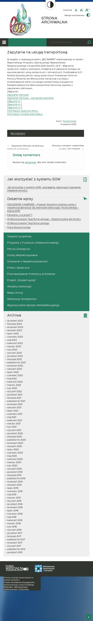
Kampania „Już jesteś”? (19, 214)
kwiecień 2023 (15, 343)
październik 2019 (16, 478)
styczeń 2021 (14, 430)
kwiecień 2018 (14, 520)
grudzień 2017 (14, 533)
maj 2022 (12, 378)
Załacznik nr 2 (14, 104)
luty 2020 (12, 465)
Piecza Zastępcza (18, 249)
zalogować (30, 162)
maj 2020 (12, 455)
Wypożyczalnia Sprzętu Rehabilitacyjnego (33, 305)
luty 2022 (12, 388)
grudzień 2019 (14, 471)
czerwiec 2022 (15, 375)
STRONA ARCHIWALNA (54, 20)
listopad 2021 (14, 397)
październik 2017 (16, 539)
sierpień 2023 (14, 330)
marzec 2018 (14, 523)
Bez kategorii (18, 133)
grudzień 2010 (14, 552)
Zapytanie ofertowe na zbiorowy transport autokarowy (25, 147)
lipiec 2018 (12, 510)
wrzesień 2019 (15, 481)
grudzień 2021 (14, 394)
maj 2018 (11, 516)
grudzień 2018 (14, 504)
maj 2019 (11, 494)
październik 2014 (16, 549)
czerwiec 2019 (14, 491)
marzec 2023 (14, 346)
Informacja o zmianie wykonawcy (25, 114)
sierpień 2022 (14, 368)
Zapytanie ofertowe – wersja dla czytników (30, 97)
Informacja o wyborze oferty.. (23, 110)
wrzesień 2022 (15, 365)
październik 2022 (16, 362)
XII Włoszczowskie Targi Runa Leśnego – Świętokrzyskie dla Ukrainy (44, 219)
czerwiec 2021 (14, 413)
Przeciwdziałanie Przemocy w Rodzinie (31, 274)
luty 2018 (12, 526)
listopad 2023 (14, 323)
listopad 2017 (14, 536)
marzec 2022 (14, 384)
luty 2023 (12, 349)
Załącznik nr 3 (14, 107)
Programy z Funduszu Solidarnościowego (33, 242)
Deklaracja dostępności (22, 299)
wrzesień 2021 (14, 404)
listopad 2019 (14, 475)
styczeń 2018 (14, 529)
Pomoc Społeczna (18, 267)
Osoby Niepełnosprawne (22, 255)
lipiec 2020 (13, 449)
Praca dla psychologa (18, 227)
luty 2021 (12, 426)
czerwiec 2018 (14, 513)
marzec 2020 (14, 462)
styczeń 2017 (14, 545)
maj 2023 (12, 339)
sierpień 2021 (14, 407)
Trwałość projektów (19, 236)
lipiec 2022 (13, 372)
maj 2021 (11, 417)
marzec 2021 (13, 423)
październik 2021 (16, 401)
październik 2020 (16, 439)
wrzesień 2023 (15, 327)
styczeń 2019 (14, 500)
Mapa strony (15, 292)
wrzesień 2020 (15, 443)
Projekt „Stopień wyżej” (21, 280)
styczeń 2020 (14, 468)
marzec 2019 (14, 497)
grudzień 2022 (15, 356)
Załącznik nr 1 (14, 101)
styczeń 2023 (14, 352)
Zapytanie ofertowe (18, 94)
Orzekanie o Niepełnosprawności (27, 261)
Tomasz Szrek (69, 121)
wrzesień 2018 (15, 507)
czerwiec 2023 (15, 336)
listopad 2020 (14, 436)
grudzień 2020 (15, 433)
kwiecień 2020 (15, 459)
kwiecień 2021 (14, 420)
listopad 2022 (14, 359)
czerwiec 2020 (15, 452)
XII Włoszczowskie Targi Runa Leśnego (28, 223)
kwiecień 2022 (15, 381)
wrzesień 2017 (14, 542)
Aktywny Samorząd (19, 286)
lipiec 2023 (13, 333)
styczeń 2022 (14, 391)
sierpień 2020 (14, 446)
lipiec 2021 (12, 410)
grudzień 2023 (15, 320)
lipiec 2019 (12, 488)
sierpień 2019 (14, 484)
